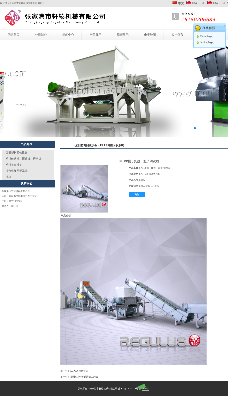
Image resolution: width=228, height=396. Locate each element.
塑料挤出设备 (14, 164)
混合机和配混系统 (16, 170)
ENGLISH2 (217, 3)
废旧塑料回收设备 (16, 152)
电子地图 (150, 34)
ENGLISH (195, 3)
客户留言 (177, 34)
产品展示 (95, 34)
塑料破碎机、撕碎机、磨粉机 (23, 158)
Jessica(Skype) (207, 42)
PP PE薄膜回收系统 (112, 145)
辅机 (8, 176)
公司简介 (41, 34)
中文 (178, 3)
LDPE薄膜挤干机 (79, 370)
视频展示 (123, 34)
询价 (136, 194)
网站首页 (13, 34)
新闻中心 (68, 34)
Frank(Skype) (206, 36)
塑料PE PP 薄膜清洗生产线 (84, 376)
